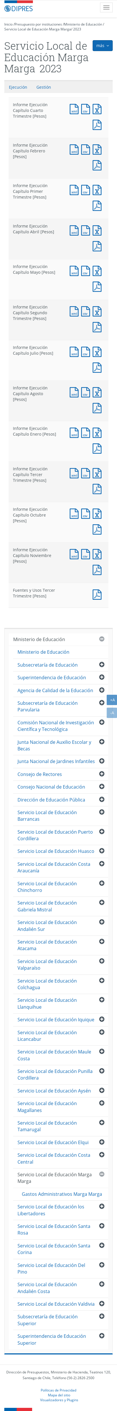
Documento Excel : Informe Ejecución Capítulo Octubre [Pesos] (98, 512)
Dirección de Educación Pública (51, 800)
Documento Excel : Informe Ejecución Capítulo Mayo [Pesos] (98, 270)
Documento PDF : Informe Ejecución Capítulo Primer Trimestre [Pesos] (98, 205)
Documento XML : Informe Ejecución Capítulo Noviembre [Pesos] (75, 553)
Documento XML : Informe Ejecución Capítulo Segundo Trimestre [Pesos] (75, 310)
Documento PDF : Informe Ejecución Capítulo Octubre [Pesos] (98, 528)
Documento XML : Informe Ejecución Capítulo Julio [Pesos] (75, 351)
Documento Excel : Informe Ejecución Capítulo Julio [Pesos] (98, 351)
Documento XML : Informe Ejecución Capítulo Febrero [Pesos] (75, 148)
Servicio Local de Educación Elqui (53, 1142)
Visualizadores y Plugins (59, 1400)
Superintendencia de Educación (51, 677)
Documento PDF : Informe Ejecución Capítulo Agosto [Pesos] (98, 407)
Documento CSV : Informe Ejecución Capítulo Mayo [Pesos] (87, 270)
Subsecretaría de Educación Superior (47, 1319)
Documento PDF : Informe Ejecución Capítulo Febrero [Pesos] (98, 164)
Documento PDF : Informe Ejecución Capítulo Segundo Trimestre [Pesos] (98, 326)
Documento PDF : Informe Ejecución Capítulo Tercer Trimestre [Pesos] (98, 488)
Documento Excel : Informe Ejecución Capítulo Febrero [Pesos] (98, 148)
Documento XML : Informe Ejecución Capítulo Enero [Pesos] (75, 432)
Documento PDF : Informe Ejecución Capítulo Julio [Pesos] (98, 366)
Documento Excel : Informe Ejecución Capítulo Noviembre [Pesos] (98, 553)
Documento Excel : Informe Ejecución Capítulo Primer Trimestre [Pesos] (98, 189)
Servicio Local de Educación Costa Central (53, 1158)
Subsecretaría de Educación (47, 665)
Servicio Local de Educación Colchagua (47, 984)
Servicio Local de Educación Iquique (55, 1019)
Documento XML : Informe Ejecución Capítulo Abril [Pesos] (75, 229)
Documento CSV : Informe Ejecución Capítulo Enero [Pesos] (87, 432)
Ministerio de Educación (83, 24)
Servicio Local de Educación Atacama (47, 945)
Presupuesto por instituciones (38, 24)
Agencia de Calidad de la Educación (55, 690)
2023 (77, 29)
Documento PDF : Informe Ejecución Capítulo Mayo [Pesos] (98, 286)
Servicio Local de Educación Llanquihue (47, 1003)
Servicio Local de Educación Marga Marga (37, 29)
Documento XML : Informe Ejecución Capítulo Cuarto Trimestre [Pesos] (75, 108)
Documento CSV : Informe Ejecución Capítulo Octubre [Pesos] (87, 512)
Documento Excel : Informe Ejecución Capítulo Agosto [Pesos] (98, 391)
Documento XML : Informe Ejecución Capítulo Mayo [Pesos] (75, 270)
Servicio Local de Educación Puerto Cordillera (55, 835)
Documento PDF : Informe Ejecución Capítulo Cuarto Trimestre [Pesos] (98, 124)
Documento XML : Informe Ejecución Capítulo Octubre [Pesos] (75, 512)
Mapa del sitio (59, 1395)
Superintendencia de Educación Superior (51, 1339)
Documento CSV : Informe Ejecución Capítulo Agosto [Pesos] (87, 391)
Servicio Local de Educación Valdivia (56, 1304)
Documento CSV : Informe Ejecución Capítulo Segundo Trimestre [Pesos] (87, 310)
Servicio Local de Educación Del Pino (51, 1268)
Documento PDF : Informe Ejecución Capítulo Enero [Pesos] (98, 447)
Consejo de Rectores (39, 774)
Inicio (8, 24)
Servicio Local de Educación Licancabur (47, 1035)
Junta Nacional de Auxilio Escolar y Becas (54, 745)
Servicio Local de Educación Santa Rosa (53, 1229)
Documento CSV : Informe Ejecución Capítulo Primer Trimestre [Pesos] (87, 189)
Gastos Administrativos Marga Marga (62, 1194)
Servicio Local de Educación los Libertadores (50, 1210)
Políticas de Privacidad (58, 1390)
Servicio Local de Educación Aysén (54, 1091)
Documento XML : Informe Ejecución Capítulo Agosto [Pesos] (75, 391)
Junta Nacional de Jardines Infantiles (56, 761)
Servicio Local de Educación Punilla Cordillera (55, 1074)
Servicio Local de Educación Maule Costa (54, 1055)
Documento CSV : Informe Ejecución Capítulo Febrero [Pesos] (87, 148)
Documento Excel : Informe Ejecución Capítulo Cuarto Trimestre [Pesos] (98, 108)
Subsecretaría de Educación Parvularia (47, 706)
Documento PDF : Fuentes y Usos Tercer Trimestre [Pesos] (98, 593)
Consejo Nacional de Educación (51, 787)
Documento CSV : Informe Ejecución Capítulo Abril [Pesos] (87, 229)
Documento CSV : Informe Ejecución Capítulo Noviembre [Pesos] (87, 553)
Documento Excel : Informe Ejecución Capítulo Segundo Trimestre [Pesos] (98, 310)
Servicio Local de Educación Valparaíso (47, 964)
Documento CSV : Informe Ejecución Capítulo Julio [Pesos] (87, 351)
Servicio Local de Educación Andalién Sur (47, 925)
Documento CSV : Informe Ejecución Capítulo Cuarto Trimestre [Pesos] (87, 108)
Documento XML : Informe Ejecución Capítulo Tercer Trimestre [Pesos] (75, 472)
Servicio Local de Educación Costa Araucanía (53, 867)
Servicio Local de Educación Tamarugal (47, 1126)
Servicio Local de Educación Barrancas (47, 815)
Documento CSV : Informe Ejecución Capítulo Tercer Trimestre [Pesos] (87, 472)
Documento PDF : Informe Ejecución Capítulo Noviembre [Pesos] (98, 569)
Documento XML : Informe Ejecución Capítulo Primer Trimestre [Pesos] (75, 189)
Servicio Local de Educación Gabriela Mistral (47, 906)
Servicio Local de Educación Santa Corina (53, 1249)
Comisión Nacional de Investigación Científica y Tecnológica (55, 725)
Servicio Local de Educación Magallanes (47, 1106)
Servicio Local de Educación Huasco (55, 851)
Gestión (43, 87)
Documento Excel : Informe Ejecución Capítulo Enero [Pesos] (98, 432)
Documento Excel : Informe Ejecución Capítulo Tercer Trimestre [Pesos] (98, 472)
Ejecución (18, 87)
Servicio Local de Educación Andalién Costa (47, 1287)
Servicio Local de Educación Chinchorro (47, 886)
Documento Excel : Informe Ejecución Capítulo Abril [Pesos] (98, 229)
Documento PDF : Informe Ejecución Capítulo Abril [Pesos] (98, 245)
